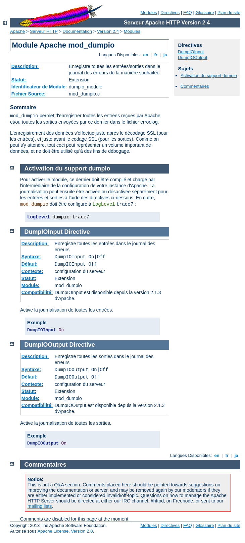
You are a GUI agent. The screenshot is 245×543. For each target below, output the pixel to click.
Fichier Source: (28, 93)
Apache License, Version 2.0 (65, 531)
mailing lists (40, 506)
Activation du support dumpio (209, 75)
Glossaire (205, 12)
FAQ (187, 12)
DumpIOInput (191, 51)
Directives (170, 12)
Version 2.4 (108, 31)
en (145, 54)
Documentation (77, 31)
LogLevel (104, 204)
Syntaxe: (31, 256)
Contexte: (32, 271)
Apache (17, 31)
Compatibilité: (37, 292)
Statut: (18, 79)
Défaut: (29, 264)
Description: (25, 66)
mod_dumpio (34, 204)
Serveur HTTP (44, 31)
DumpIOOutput (192, 57)
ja (165, 54)
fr (156, 54)
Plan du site (228, 12)
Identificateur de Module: (39, 86)
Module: (30, 285)
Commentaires (195, 86)
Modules (148, 12)
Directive (77, 231)
